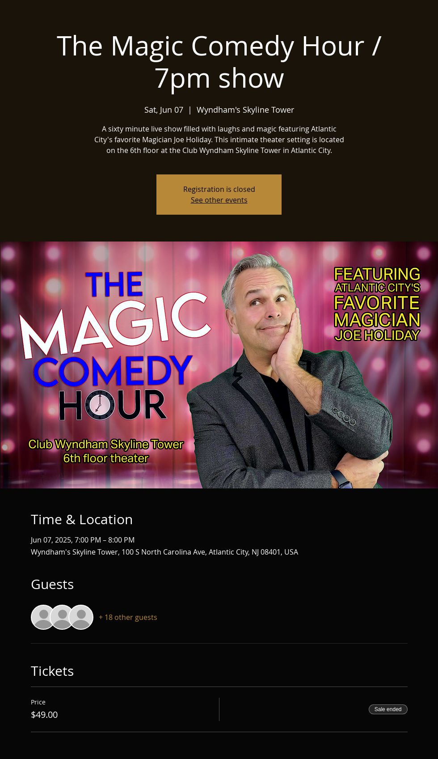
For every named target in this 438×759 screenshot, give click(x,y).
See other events (219, 200)
